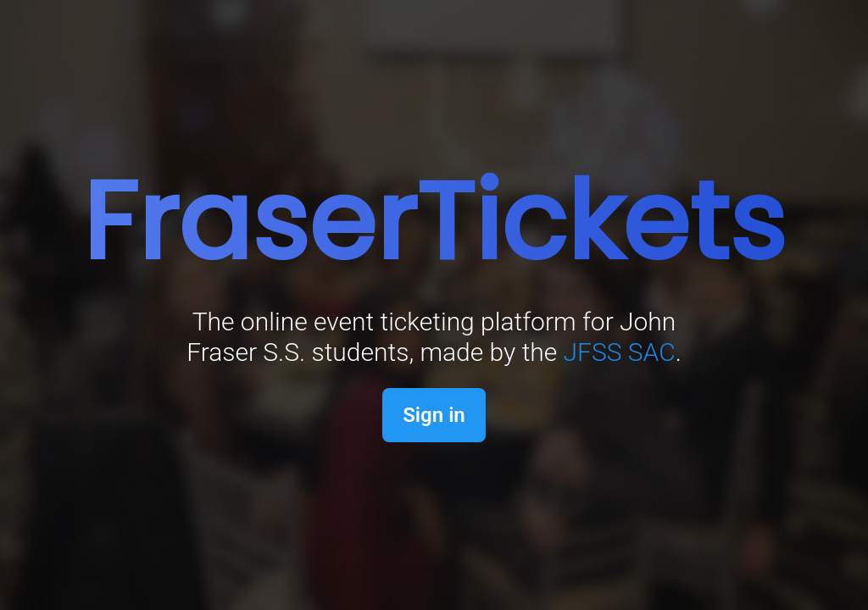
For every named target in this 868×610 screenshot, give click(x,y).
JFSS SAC (620, 352)
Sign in (434, 415)
